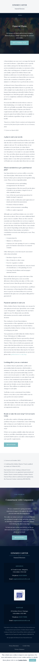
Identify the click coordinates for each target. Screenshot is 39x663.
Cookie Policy (26, 645)
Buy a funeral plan (19, 43)
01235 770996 (23, 617)
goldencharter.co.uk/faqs (18, 354)
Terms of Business (19, 649)
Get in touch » (19, 537)
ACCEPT (32, 660)
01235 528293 (23, 575)
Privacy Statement (14, 645)
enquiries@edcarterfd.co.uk (21, 579)
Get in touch (10, 444)
